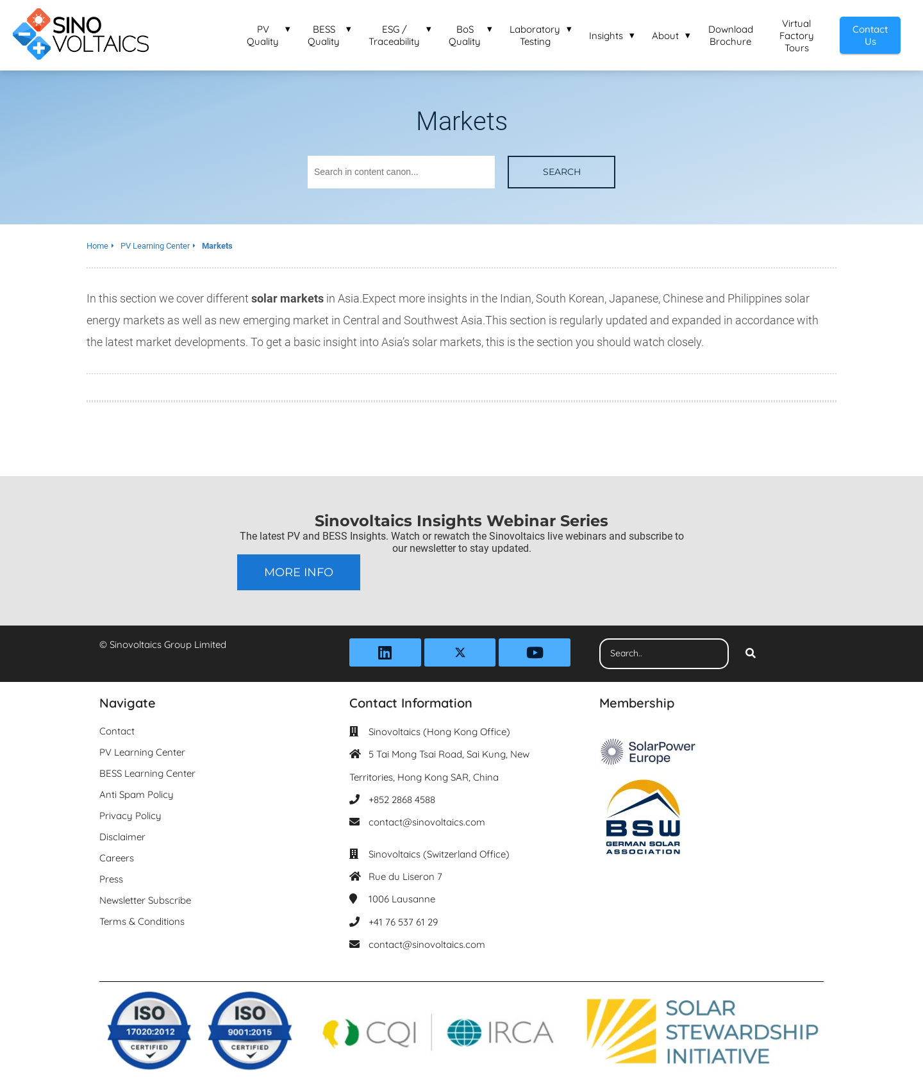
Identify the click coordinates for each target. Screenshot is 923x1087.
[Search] (751, 653)
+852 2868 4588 (402, 799)
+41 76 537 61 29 (403, 922)
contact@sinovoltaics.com (427, 822)
